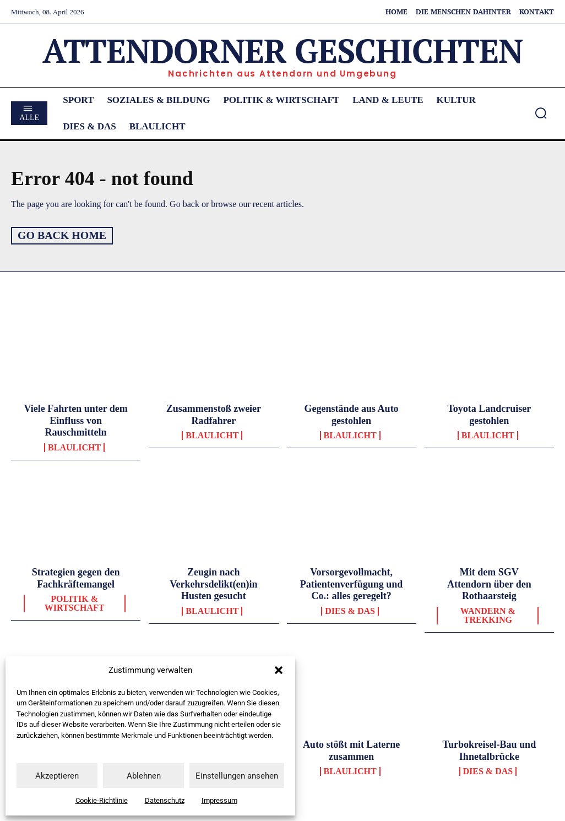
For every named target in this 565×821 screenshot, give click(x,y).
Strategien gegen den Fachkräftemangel (76, 577)
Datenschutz (164, 800)
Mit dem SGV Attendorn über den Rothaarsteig (489, 583)
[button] (278, 670)
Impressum (219, 800)
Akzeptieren (57, 776)
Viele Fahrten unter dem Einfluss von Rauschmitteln (75, 420)
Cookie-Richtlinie (101, 800)
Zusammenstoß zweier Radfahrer (213, 414)
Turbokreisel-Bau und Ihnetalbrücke (489, 750)
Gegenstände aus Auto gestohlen (352, 414)
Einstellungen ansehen (236, 776)
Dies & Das (350, 610)
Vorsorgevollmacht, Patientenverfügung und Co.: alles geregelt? (351, 583)
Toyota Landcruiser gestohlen (489, 414)
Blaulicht (74, 447)
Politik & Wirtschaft (75, 603)
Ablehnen (144, 776)
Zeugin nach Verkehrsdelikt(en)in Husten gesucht (213, 583)
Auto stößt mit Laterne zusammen (351, 750)
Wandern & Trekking (487, 615)
